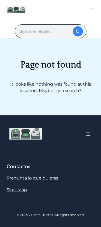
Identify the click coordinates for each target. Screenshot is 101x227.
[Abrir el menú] (91, 10)
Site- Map (16, 189)
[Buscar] (78, 31)
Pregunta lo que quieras (32, 178)
